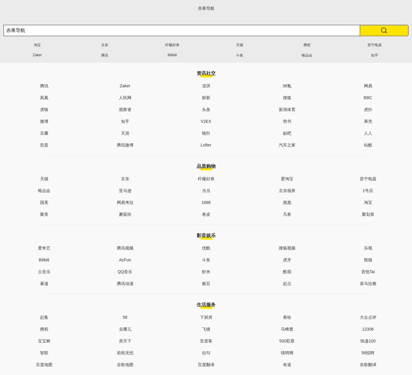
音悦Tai (368, 271)
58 (125, 317)
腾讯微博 (125, 145)
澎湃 (206, 85)
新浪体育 (287, 109)
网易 (368, 85)
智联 (44, 352)
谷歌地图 (125, 364)
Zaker (37, 55)
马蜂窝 (287, 329)
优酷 (206, 248)
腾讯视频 (125, 248)
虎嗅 (44, 109)
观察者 (125, 109)
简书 (287, 121)
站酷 (368, 145)
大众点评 (368, 317)
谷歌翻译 (368, 364)
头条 (206, 109)
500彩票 (287, 341)
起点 (287, 283)
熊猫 (368, 259)
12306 (368, 329)
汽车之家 (287, 145)
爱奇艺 (44, 248)
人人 (368, 133)
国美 (44, 202)
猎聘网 (287, 352)
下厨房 (206, 317)
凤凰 (44, 97)
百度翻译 (206, 364)
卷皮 (206, 214)
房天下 (125, 341)
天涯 (125, 133)
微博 (44, 121)
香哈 (287, 317)
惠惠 (287, 202)
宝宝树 (44, 341)
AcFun (125, 259)
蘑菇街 (125, 214)
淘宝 (37, 45)
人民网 (125, 97)
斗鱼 (239, 55)
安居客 (206, 341)
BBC (368, 97)
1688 (206, 202)
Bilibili (172, 55)
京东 (104, 45)
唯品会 (307, 55)
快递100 (368, 341)
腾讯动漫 (125, 283)
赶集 (44, 317)
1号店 (368, 190)
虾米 (206, 271)
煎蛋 (44, 145)
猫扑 (206, 133)
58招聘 (368, 352)
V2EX (206, 121)
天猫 (239, 45)
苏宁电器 (375, 45)
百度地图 (44, 364)
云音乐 (44, 271)
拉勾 (206, 352)
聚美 (44, 214)
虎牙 (287, 259)
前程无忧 (125, 352)
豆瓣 (44, 133)
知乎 (374, 55)
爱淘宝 (287, 178)
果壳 (368, 121)
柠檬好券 (172, 45)
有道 (287, 364)
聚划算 (368, 214)
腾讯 (104, 55)
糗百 (206, 283)
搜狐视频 (287, 248)
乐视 (368, 248)
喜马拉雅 (368, 283)
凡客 (287, 214)
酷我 (287, 271)
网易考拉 (125, 202)
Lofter (206, 145)
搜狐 (287, 97)
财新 (206, 97)
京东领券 (287, 190)
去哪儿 (125, 329)
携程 (307, 45)
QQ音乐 (125, 271)
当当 (206, 190)
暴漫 (44, 283)
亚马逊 (125, 190)
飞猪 (206, 329)
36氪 (287, 85)
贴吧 (287, 133)
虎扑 (368, 109)
